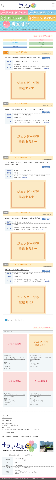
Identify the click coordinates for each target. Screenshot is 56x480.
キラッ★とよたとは (7, 418)
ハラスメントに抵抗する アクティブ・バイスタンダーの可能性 (24, 109)
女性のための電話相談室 (10, 429)
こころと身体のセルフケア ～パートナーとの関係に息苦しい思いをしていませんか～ (14, 359)
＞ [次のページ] (19, 320)
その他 (41, 46)
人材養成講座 (15, 46)
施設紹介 (6, 425)
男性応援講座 (15, 42)
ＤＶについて (36, 429)
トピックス (5, 415)
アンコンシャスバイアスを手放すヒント (17, 270)
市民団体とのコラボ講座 (41, 43)
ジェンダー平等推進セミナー (15, 40)
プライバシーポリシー (25, 436)
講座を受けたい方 (6, 420)
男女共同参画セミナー (35, 355)
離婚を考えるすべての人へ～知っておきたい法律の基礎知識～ (23, 218)
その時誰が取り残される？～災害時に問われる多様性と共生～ (23, 57)
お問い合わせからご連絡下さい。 (23, 467)
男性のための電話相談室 (24, 429)
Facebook (35, 436)
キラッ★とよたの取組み (8, 432)
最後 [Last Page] (23, 320)
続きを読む (46, 68)
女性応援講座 (41, 40)
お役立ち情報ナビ (6, 436)
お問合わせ (15, 436)
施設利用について (15, 425)
